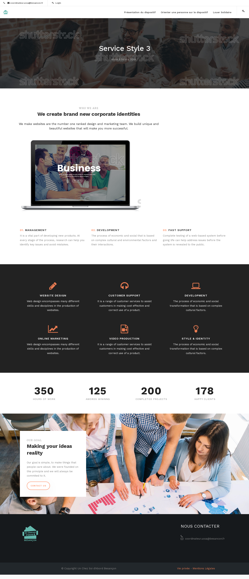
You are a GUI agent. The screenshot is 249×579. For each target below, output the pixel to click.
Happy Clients (204, 399)
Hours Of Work (44, 399)
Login (56, 3)
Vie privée (183, 568)
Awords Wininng (98, 399)
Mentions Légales (204, 568)
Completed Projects (151, 399)
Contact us (38, 486)
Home (114, 59)
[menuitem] (140, 12)
